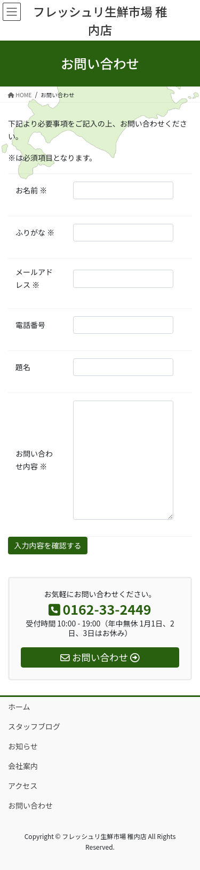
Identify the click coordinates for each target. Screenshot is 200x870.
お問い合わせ (30, 805)
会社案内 (23, 766)
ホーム (19, 706)
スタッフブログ (34, 726)
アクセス (22, 785)
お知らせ (23, 746)
